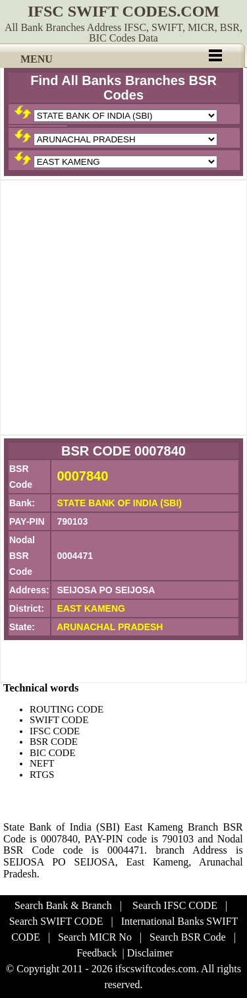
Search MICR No (95, 937)
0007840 (82, 476)
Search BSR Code (188, 937)
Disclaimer (150, 952)
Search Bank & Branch (63, 905)
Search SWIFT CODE (56, 921)
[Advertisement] (123, 307)
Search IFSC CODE (174, 905)
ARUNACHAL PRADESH (110, 627)
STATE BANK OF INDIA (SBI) (119, 503)
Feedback (96, 952)
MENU (36, 59)
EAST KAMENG (90, 608)
